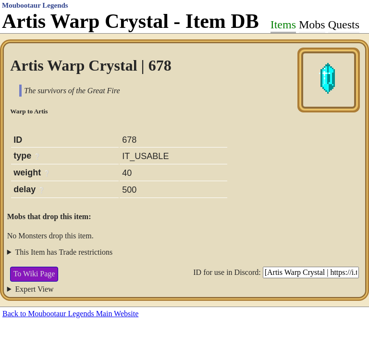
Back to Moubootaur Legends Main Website (70, 313)
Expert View (34, 289)
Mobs (312, 24)
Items (283, 24)
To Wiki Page (34, 274)
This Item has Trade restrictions (64, 252)
